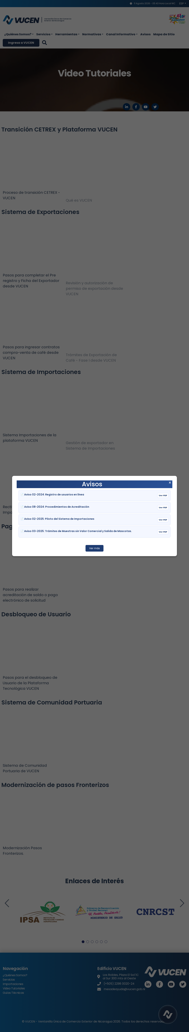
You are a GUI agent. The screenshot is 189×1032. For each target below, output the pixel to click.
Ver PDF (163, 495)
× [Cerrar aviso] (169, 482)
